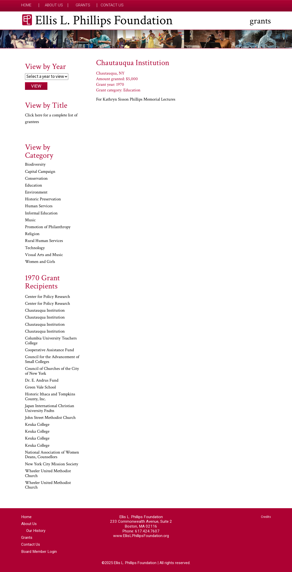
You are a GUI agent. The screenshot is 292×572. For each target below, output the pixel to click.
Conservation (36, 178)
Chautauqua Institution (45, 310)
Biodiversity (35, 164)
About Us (54, 5)
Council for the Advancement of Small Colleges (52, 359)
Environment (36, 192)
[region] (146, 39)
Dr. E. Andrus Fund (41, 380)
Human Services (38, 206)
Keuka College (37, 424)
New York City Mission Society (51, 464)
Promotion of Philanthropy (48, 227)
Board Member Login (39, 551)
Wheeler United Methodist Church (48, 474)
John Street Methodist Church (50, 417)
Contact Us (112, 5)
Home (26, 5)
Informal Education (41, 213)
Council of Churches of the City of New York (52, 371)
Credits (266, 517)
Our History (35, 530)
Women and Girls (40, 261)
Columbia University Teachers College (51, 341)
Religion (32, 234)
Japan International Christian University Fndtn (49, 408)
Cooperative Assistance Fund (49, 350)
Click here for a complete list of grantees (51, 118)
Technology (35, 248)
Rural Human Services (44, 241)
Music (30, 220)
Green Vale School (40, 387)
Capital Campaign (40, 171)
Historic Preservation (43, 199)
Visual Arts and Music (44, 255)
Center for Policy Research (47, 296)
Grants (83, 5)
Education (33, 185)
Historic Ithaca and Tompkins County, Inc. (50, 397)
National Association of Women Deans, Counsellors (52, 455)
